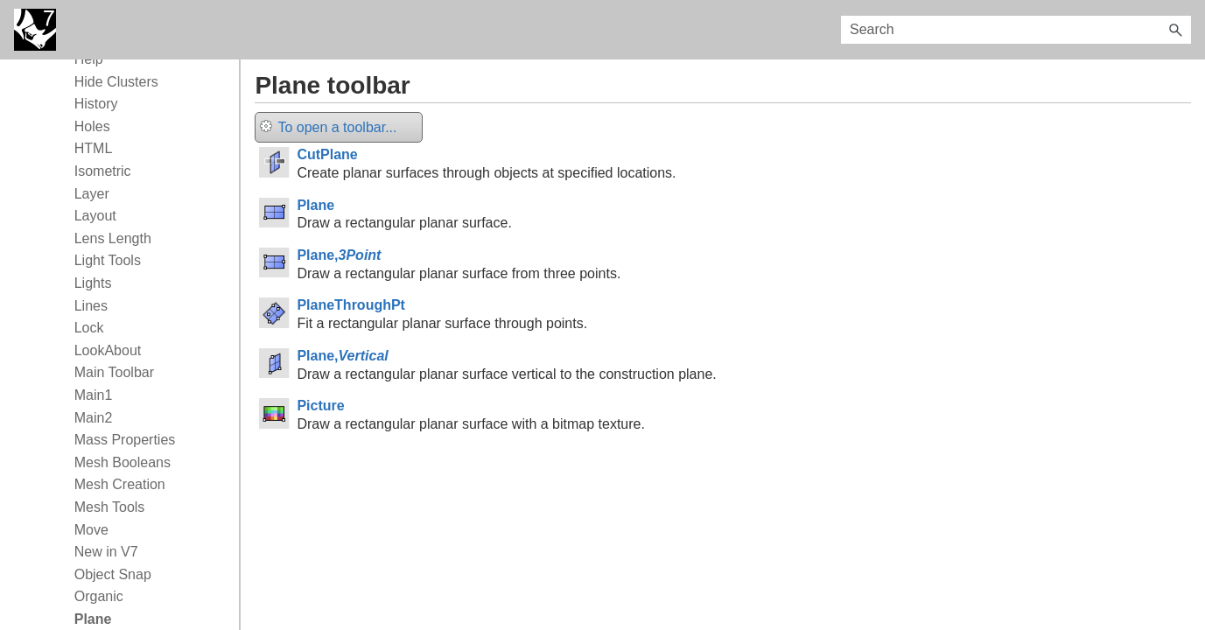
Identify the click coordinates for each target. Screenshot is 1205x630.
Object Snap (112, 574)
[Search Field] (1016, 30)
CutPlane (327, 154)
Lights (93, 283)
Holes (92, 126)
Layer (91, 193)
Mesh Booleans (122, 462)
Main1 (93, 395)
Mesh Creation (119, 484)
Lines (91, 305)
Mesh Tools (109, 507)
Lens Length (112, 238)
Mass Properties (125, 439)
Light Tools (107, 260)
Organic (98, 596)
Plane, (339, 255)
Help (88, 59)
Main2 (93, 417)
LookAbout (108, 350)
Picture (320, 405)
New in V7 (106, 551)
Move (91, 529)
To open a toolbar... (328, 127)
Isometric (102, 171)
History (96, 103)
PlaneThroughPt (351, 305)
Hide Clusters (116, 81)
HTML (93, 148)
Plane (315, 205)
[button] (1175, 30)
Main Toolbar (114, 372)
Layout (95, 215)
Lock (89, 327)
